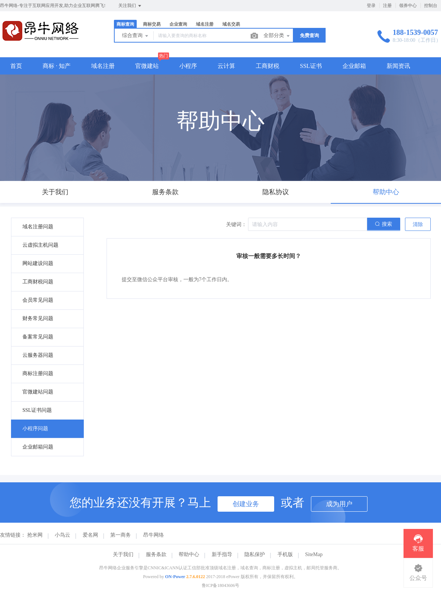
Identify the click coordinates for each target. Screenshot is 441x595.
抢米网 (35, 535)
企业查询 (178, 24)
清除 (418, 224)
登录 (371, 5)
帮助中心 (189, 554)
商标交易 (152, 24)
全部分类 (277, 36)
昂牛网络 (153, 535)
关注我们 (130, 5)
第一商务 (120, 535)
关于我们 (123, 554)
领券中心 (408, 5)
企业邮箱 (354, 66)
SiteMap (313, 554)
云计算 (226, 66)
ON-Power (175, 576)
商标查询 (125, 24)
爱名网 (90, 535)
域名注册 (205, 24)
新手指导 (222, 554)
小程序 (188, 66)
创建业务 (246, 504)
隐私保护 (254, 554)
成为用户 (339, 504)
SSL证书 (311, 66)
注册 (387, 5)
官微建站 (147, 66)
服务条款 (156, 554)
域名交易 (231, 24)
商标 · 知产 (57, 66)
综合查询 (135, 36)
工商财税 (267, 66)
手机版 (285, 554)
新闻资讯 (398, 66)
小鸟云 (62, 535)
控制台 (430, 5)
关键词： (236, 224)
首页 (16, 66)
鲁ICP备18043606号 (221, 585)
